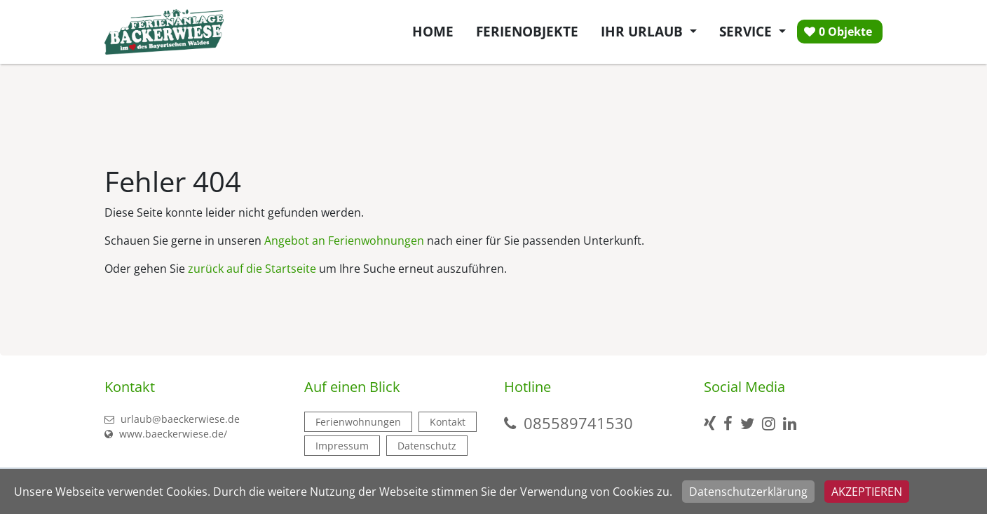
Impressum (342, 445)
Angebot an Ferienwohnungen (344, 240)
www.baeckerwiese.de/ (165, 433)
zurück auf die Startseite (252, 268)
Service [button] (747, 31)
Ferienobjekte (527, 31)
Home (433, 31)
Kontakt (447, 421)
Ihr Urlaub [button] (643, 31)
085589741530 (578, 422)
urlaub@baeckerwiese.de (172, 419)
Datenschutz (426, 445)
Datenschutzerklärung (748, 491)
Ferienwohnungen (358, 421)
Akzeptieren (866, 491)
